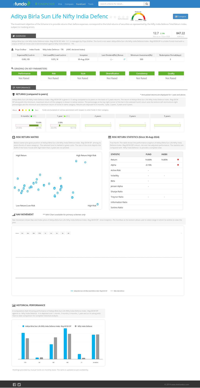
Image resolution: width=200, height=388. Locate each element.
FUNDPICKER (45, 4)
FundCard (80, 4)
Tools (90, 4)
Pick (60, 4)
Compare (69, 4)
